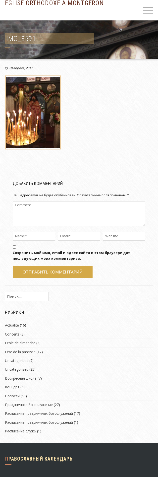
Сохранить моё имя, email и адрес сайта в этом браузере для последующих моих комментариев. (71, 255)
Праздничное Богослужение (29, 404)
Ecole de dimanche (20, 343)
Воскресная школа (21, 378)
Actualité (12, 325)
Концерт (12, 387)
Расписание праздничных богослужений (39, 413)
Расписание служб (20, 431)
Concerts (12, 334)
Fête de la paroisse (20, 351)
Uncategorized (16, 360)
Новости (12, 396)
